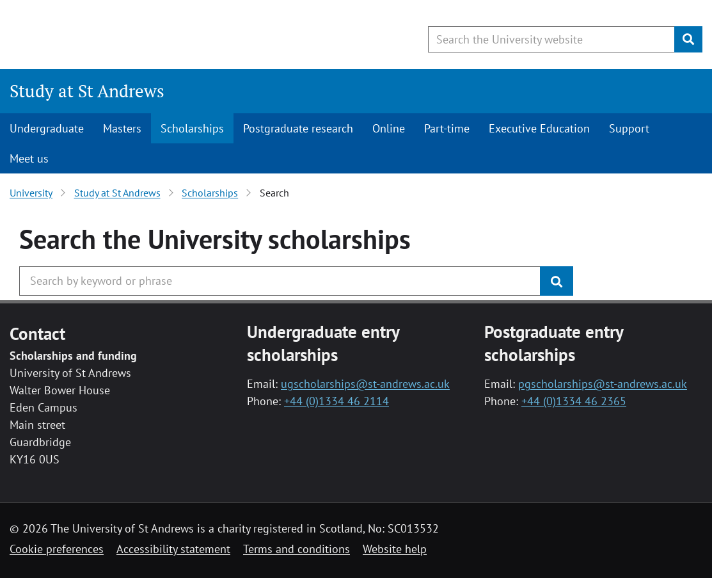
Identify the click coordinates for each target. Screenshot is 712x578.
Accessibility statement (173, 549)
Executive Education (539, 128)
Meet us (29, 158)
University (31, 192)
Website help (395, 549)
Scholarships (192, 128)
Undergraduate (47, 128)
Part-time (447, 128)
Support (629, 128)
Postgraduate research (298, 128)
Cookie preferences (57, 549)
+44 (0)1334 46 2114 (336, 401)
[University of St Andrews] (114, 35)
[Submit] (688, 39)
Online (388, 128)
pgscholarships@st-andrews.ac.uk (602, 383)
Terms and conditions (296, 549)
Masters (122, 128)
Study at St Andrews (87, 90)
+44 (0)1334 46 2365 (573, 401)
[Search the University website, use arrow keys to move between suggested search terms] (551, 39)
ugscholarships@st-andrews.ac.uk (365, 383)
